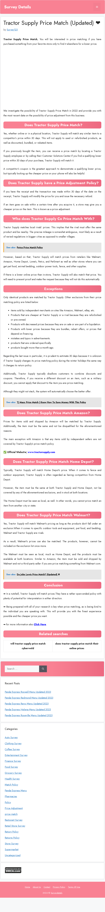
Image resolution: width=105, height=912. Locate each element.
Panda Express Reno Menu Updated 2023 (27, 703)
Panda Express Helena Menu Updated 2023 (28, 709)
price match (11, 814)
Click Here (40, 624)
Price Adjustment (14, 808)
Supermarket (11, 849)
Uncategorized (12, 855)
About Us (37, 887)
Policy (8, 802)
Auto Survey (11, 737)
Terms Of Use (74, 887)
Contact (47, 887)
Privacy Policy (59, 887)
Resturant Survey (13, 820)
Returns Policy (12, 838)
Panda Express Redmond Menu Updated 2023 (29, 698)
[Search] (43, 669)
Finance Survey (13, 761)
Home (27, 887)
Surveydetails (56, 892)
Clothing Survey (13, 743)
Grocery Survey (13, 773)
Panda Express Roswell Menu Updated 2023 (28, 692)
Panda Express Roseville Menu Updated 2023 (28, 715)
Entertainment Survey (16, 755)
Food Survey (11, 767)
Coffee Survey (12, 749)
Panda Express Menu (16, 790)
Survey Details (17, 7)
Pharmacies (11, 796)
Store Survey (11, 843)
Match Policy (11, 785)
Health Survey (12, 779)
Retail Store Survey (15, 826)
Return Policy (11, 832)
